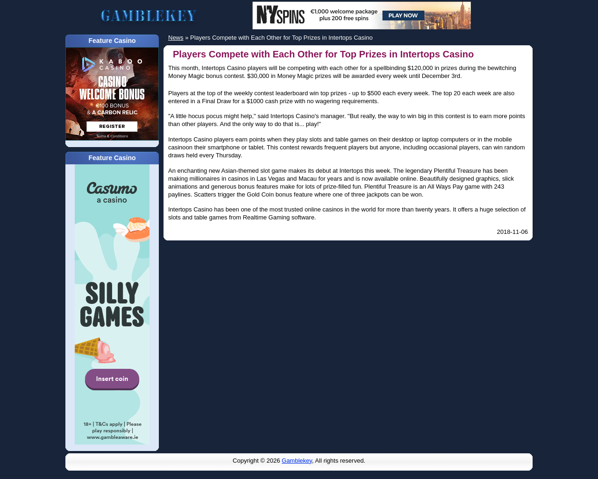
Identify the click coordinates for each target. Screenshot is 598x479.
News (176, 37)
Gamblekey (297, 460)
